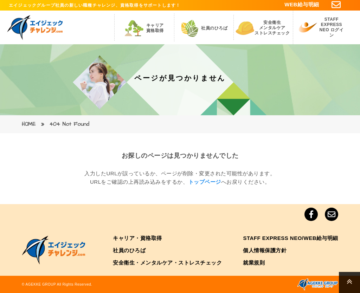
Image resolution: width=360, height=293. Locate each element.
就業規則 (254, 263)
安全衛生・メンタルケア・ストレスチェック (167, 263)
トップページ (204, 182)
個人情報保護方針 (265, 250)
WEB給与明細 (301, 4)
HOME (29, 124)
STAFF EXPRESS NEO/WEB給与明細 (290, 238)
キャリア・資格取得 (137, 238)
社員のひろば (129, 250)
